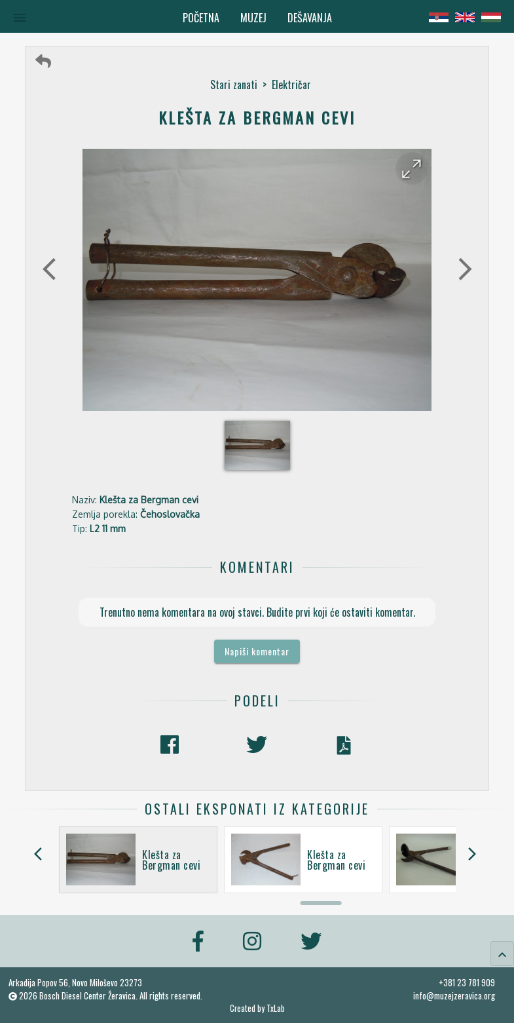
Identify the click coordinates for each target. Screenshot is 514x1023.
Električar (291, 84)
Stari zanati (233, 84)
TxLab (275, 1008)
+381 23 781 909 (467, 982)
